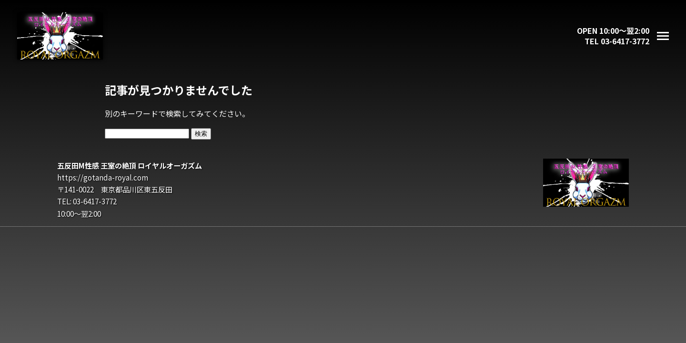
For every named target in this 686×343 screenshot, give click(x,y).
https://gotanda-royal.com (102, 177)
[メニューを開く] (663, 36)
